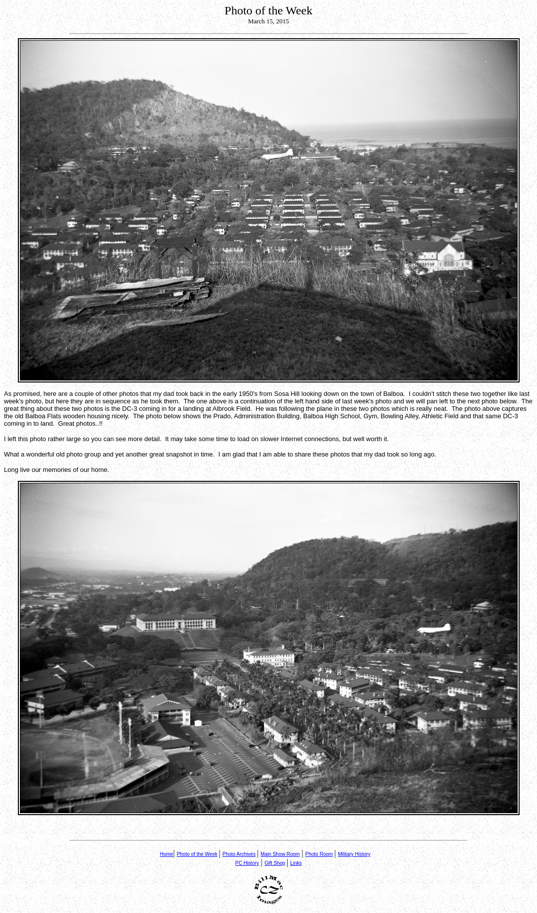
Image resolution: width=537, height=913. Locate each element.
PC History (247, 863)
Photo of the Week (197, 854)
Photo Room (319, 854)
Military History (354, 854)
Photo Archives (239, 854)
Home (166, 854)
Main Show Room (280, 854)
